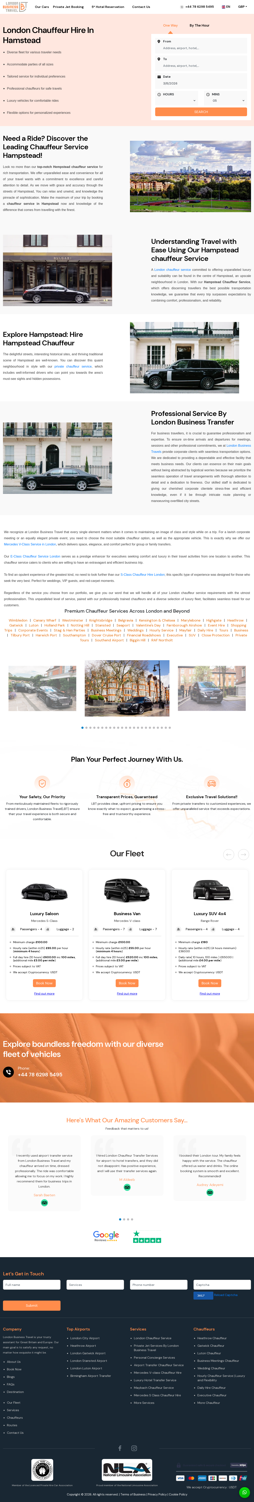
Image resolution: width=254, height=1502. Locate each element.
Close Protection (216, 635)
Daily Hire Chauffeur (211, 1388)
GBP (241, 7)
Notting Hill (80, 625)
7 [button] (107, 729)
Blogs (11, 1377)
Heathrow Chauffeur (212, 1338)
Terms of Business (133, 1494)
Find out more (44, 993)
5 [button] (99, 729)
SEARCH (201, 111)
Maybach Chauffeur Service (154, 1388)
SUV (192, 635)
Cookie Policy (178, 1494)
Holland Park (54, 625)
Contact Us (141, 7)
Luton (33, 625)
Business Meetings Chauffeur (218, 1361)
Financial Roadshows (144, 635)
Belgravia (125, 620)
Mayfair (185, 630)
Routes (12, 1425)
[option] (127, 688)
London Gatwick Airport (88, 1353)
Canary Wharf (44, 620)
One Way (170, 25)
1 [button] (83, 729)
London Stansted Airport (88, 1361)
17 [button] (147, 729)
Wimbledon (18, 620)
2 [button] (87, 729)
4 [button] (95, 729)
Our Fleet (13, 1402)
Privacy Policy (157, 1494)
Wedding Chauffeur (211, 1368)
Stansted (103, 625)
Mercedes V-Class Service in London (30, 544)
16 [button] (143, 729)
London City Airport (85, 1338)
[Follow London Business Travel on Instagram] (134, 1448)
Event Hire (216, 625)
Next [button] (243, 855)
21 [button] (163, 729)
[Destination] (34, 1397)
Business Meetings (106, 630)
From (167, 41)
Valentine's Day (148, 625)
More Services (144, 1403)
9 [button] (115, 729)
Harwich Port (46, 635)
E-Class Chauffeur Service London (35, 556)
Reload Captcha (226, 1295)
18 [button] (151, 729)
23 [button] (171, 729)
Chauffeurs (15, 1418)
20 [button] (159, 729)
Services (13, 1410)
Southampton (74, 635)
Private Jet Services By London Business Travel (156, 1348)
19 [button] (155, 729)
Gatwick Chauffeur (210, 1346)
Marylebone (190, 620)
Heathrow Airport (83, 1346)
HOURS (168, 94)
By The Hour (200, 25)
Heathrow (235, 620)
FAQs (10, 1384)
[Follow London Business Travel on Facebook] (120, 1448)
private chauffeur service (72, 366)
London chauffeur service (172, 269)
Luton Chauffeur (209, 1353)
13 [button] (131, 729)
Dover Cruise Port (106, 635)
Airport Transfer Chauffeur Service (159, 1365)
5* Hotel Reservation (108, 7)
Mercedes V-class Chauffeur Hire (158, 1373)
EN (226, 7)
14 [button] (135, 729)
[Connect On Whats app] (244, 1492)
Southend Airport (109, 640)
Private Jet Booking (68, 7)
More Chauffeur (208, 1403)
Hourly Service (161, 630)
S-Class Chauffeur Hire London (142, 574)
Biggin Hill (137, 640)
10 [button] (119, 729)
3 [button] (91, 729)
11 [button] (123, 729)
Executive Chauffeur (212, 1395)
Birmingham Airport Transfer (90, 1376)
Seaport (123, 625)
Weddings (135, 630)
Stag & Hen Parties (69, 630)
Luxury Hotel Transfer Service (155, 1380)
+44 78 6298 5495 (197, 7)
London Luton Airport (86, 1368)
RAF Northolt (162, 640)
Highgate (213, 620)
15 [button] (139, 729)
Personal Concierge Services (154, 1357)
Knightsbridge (100, 620)
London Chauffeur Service (152, 1338)
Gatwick (16, 625)
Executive (175, 635)
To (165, 59)
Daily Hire (205, 630)
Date (167, 76)
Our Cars (42, 7)
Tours (223, 630)
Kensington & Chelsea (157, 620)
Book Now (44, 983)
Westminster (72, 620)
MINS (216, 94)
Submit (32, 1305)
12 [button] (127, 729)
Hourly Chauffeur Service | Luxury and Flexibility (221, 1378)
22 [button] (167, 729)
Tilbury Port (20, 635)
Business (241, 630)
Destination (15, 1392)
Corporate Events (33, 630)
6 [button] (103, 729)
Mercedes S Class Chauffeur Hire (157, 1395)
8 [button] (111, 729)
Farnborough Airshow (184, 625)
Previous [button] (229, 855)
